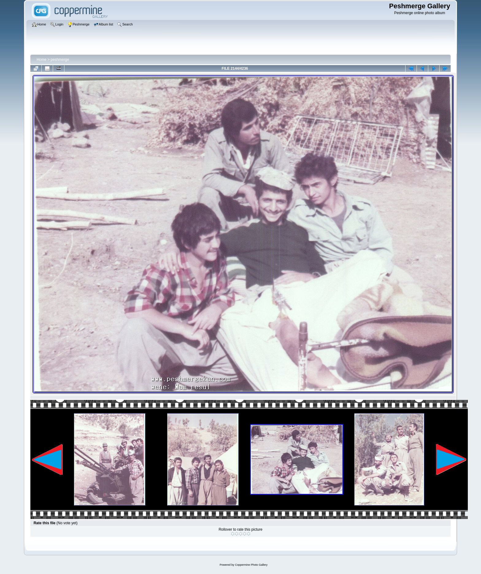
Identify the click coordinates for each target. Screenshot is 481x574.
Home (41, 59)
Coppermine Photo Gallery (251, 564)
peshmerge (60, 59)
